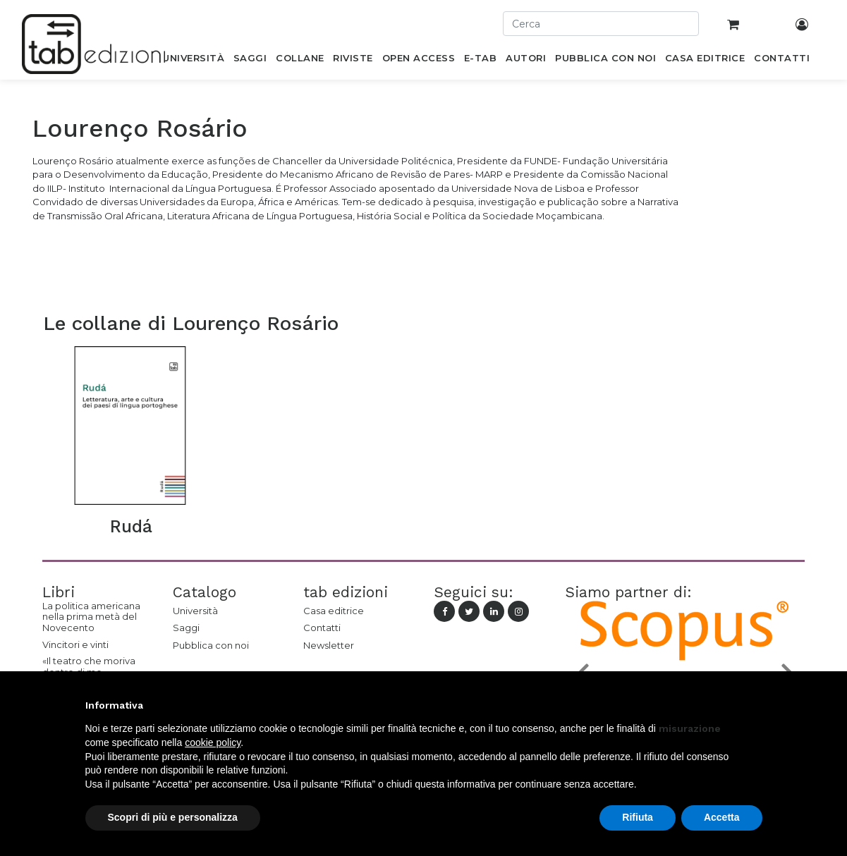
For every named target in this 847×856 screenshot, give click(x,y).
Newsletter (328, 645)
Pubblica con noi (211, 645)
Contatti (322, 627)
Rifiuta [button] (637, 817)
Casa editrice (333, 610)
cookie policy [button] (212, 742)
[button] (755, 705)
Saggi (186, 627)
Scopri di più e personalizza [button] (173, 817)
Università (195, 610)
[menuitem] (193, 60)
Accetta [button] (722, 817)
